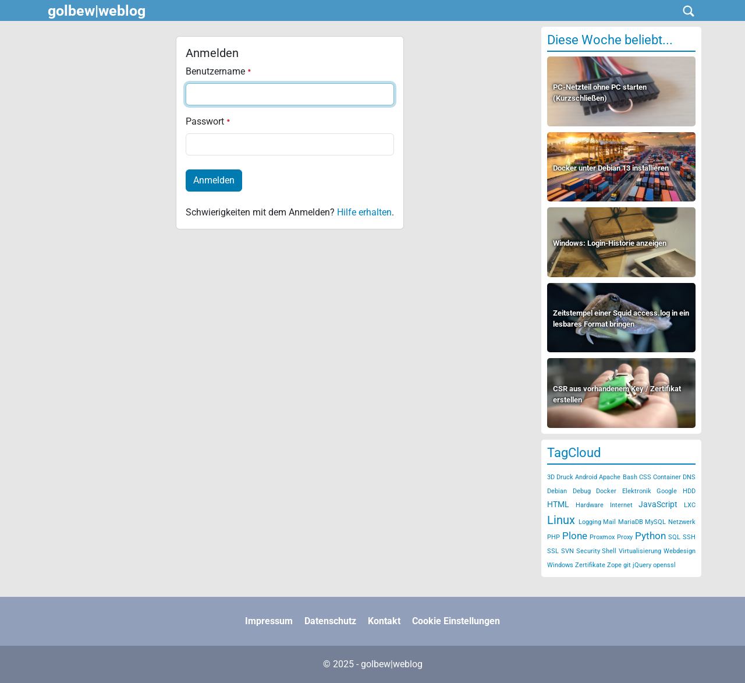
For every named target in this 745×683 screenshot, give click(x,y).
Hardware (590, 505)
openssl (664, 565)
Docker (606, 491)
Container (667, 477)
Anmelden (214, 180)
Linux (561, 520)
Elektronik (636, 491)
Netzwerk (682, 522)
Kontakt (384, 621)
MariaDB (630, 522)
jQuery (642, 565)
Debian (557, 491)
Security (588, 551)
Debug (582, 491)
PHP (553, 537)
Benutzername (218, 71)
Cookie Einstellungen (456, 621)
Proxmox (602, 537)
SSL (553, 551)
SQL (674, 537)
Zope (614, 565)
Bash (630, 477)
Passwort (208, 121)
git (627, 565)
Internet (621, 505)
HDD (689, 491)
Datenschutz (330, 621)
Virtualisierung (640, 551)
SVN (567, 551)
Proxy (625, 537)
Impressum (269, 621)
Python (650, 536)
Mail (609, 522)
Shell (609, 551)
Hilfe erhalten (364, 212)
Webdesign (680, 551)
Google (667, 491)
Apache (609, 477)
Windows (560, 565)
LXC (690, 505)
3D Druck (560, 477)
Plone (574, 536)
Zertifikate (590, 565)
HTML (558, 504)
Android (586, 477)
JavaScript (657, 504)
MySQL (655, 522)
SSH (689, 537)
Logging (590, 522)
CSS (645, 477)
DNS (689, 477)
